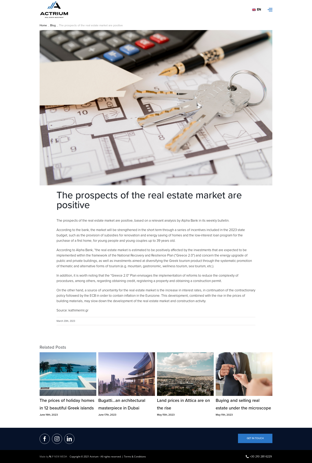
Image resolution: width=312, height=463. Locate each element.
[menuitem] (257, 10)
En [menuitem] (259, 10)
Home (43, 26)
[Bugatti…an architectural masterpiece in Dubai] (126, 354)
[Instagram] (57, 439)
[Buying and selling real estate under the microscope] (244, 354)
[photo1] (156, 108)
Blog (53, 26)
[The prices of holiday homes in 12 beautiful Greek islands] (68, 354)
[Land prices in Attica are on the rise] (185, 354)
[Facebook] (45, 439)
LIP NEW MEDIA (58, 457)
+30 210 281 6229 (259, 457)
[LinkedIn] (69, 439)
